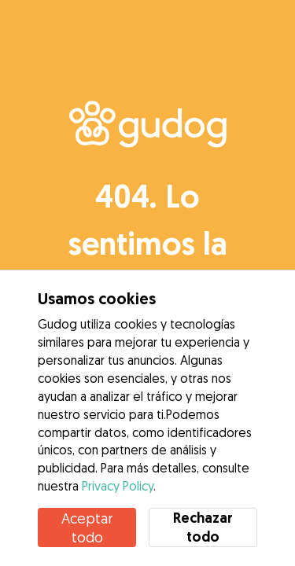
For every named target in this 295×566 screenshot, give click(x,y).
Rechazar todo (203, 527)
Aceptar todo (86, 527)
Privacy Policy (117, 486)
